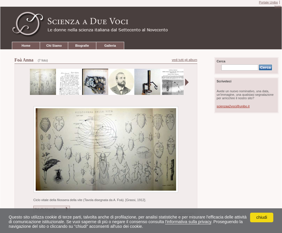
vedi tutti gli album (184, 60)
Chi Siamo (54, 45)
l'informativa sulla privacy (188, 221)
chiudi (261, 217)
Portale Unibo (268, 2)
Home (25, 45)
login (277, 6)
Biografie (82, 45)
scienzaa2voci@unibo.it (233, 106)
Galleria (110, 45)
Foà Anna (24, 59)
